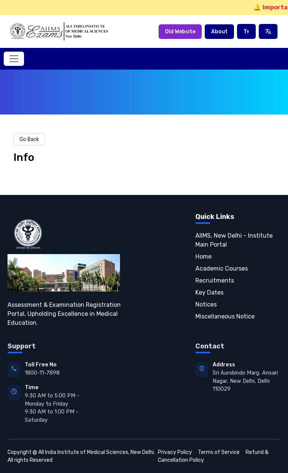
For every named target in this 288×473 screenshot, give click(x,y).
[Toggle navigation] (14, 59)
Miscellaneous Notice (225, 316)
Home (203, 256)
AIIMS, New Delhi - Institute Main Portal (234, 240)
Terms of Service (219, 452)
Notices (206, 304)
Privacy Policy (175, 452)
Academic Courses (221, 268)
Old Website (180, 31)
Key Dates (209, 292)
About (219, 31)
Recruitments (214, 280)
